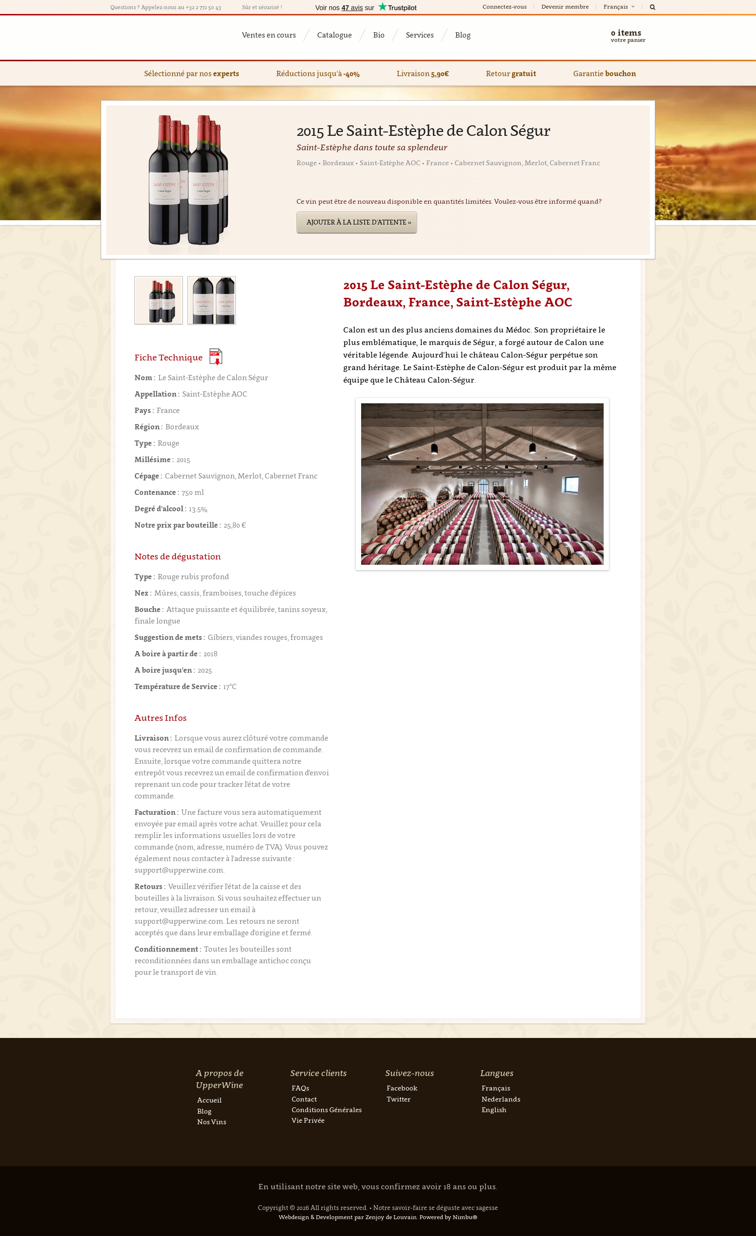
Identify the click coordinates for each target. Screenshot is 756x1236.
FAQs (300, 1088)
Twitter (399, 1099)
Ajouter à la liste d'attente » (359, 222)
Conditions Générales (327, 1109)
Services (420, 34)
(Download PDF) (215, 356)
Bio (379, 34)
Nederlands (501, 1099)
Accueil (209, 1100)
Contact (304, 1099)
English (494, 1109)
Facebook (402, 1088)
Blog (463, 34)
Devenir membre (565, 6)
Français (620, 6)
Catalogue (334, 34)
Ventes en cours (269, 34)
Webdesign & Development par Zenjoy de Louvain (348, 1217)
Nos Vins (211, 1121)
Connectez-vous (504, 6)
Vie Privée (308, 1120)
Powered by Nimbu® (448, 1217)
